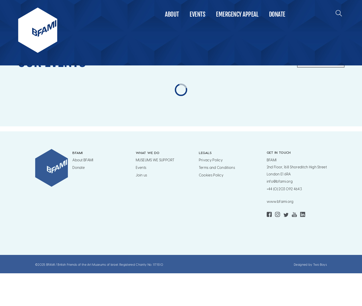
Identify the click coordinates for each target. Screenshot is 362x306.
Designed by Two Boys (310, 297)
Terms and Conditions (217, 200)
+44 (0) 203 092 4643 (284, 222)
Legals (205, 185)
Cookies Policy (211, 208)
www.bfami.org (280, 234)
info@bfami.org (280, 214)
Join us (141, 208)
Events (197, 14)
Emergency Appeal (237, 14)
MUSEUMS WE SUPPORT (155, 193)
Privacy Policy (211, 193)
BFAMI (77, 185)
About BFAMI (82, 193)
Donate (277, 14)
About (172, 14)
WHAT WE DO (148, 185)
